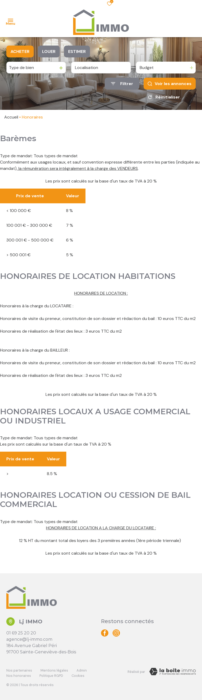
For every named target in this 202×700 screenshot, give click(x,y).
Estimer (77, 51)
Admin (82, 670)
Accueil (11, 117)
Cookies (78, 675)
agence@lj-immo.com (29, 639)
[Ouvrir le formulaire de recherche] (122, 84)
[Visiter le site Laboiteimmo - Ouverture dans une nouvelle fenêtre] (172, 671)
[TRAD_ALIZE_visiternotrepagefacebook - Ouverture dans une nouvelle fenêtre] (104, 632)
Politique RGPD (51, 675)
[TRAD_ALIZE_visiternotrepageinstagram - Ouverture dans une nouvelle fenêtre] (116, 632)
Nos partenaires (19, 670)
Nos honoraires (18, 675)
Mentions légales (54, 670)
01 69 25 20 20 (21, 632)
